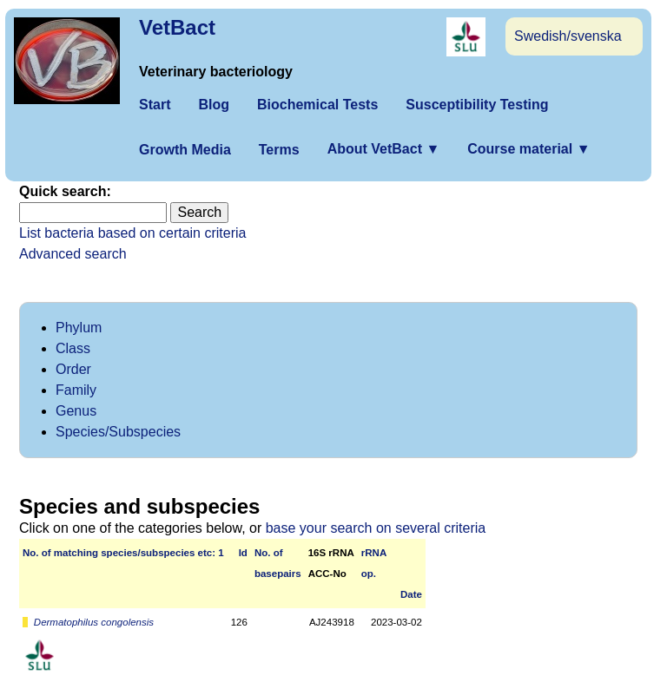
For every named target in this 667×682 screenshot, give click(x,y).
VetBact (177, 27)
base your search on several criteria (375, 528)
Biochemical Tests (317, 104)
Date (411, 594)
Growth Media (185, 149)
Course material (528, 148)
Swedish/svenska (568, 36)
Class (73, 348)
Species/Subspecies (118, 431)
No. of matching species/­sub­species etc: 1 (123, 553)
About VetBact (383, 148)
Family (76, 390)
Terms (279, 149)
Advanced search (73, 253)
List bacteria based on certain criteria (132, 233)
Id (243, 553)
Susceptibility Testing (477, 104)
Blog (213, 104)
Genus (76, 410)
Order (73, 369)
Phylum (79, 327)
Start (154, 104)
